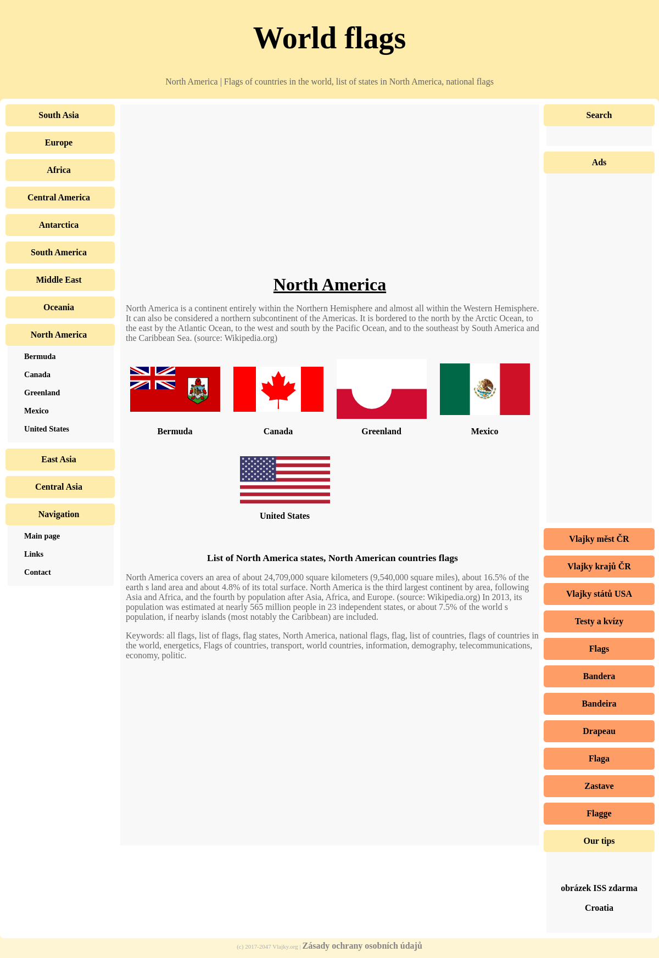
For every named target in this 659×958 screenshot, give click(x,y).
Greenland (381, 431)
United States (285, 515)
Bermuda (175, 431)
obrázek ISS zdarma (599, 888)
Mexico (485, 431)
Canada (278, 431)
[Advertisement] (329, 197)
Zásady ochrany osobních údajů (362, 945)
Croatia (599, 907)
